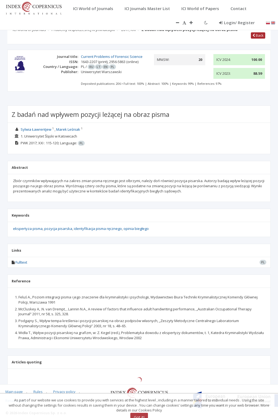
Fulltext (21, 262)
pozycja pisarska (58, 228)
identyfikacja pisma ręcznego (98, 228)
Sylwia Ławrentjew (36, 129)
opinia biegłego (136, 228)
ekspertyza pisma (28, 228)
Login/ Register (237, 22)
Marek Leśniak (68, 129)
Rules (38, 391)
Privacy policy (64, 391)
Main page (14, 391)
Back (258, 35)
